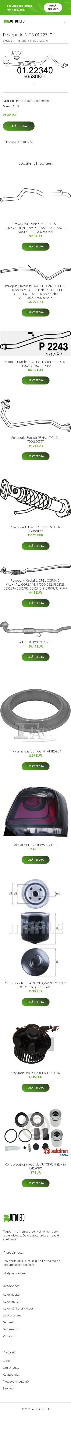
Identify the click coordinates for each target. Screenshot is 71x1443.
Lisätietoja (19, 126)
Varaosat (26, 101)
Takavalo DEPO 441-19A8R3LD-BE (35, 845)
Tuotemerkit (11, 1329)
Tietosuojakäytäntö (16, 1381)
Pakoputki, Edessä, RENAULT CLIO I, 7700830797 (35, 439)
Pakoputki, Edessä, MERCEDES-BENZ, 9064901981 (35, 529)
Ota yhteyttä (11, 1367)
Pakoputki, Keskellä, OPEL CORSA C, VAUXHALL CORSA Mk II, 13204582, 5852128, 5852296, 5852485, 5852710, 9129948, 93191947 (35, 584)
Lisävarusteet (12, 1315)
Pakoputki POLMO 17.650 (35, 642)
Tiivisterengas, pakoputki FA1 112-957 (35, 751)
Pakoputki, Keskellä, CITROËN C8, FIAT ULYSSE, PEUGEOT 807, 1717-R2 (35, 364)
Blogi (6, 1360)
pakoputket (41, 101)
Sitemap (8, 1388)
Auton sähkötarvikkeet (18, 1308)
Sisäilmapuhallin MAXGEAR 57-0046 (35, 1073)
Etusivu (7, 40)
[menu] (65, 21)
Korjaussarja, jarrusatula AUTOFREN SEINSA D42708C (35, 1166)
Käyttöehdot (11, 1374)
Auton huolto (11, 1294)
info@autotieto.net (15, 1273)
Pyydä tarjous (53, 7)
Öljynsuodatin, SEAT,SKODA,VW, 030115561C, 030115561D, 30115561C (35, 985)
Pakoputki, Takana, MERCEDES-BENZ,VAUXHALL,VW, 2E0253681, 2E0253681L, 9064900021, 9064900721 (36, 228)
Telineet (8, 1322)
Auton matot (11, 1301)
